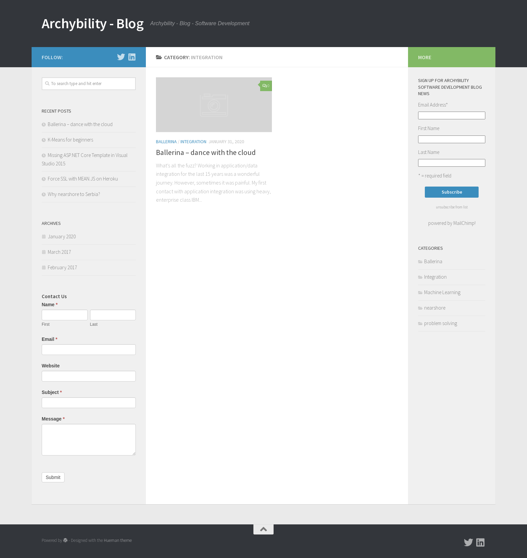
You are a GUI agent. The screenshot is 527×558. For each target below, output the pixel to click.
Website (50, 365)
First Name (428, 128)
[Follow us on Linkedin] (132, 57)
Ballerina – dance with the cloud (206, 152)
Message (53, 419)
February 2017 (62, 267)
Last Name (428, 152)
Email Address (433, 105)
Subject (52, 392)
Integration (193, 141)
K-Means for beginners (70, 139)
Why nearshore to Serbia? (74, 194)
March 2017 (59, 252)
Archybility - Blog (93, 23)
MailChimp (464, 223)
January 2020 (62, 236)
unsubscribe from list (452, 207)
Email (49, 339)
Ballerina (166, 141)
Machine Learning (442, 292)
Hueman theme (118, 540)
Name (49, 304)
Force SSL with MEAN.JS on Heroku (83, 178)
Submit (53, 477)
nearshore (434, 308)
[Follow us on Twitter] (121, 57)
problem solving (440, 323)
